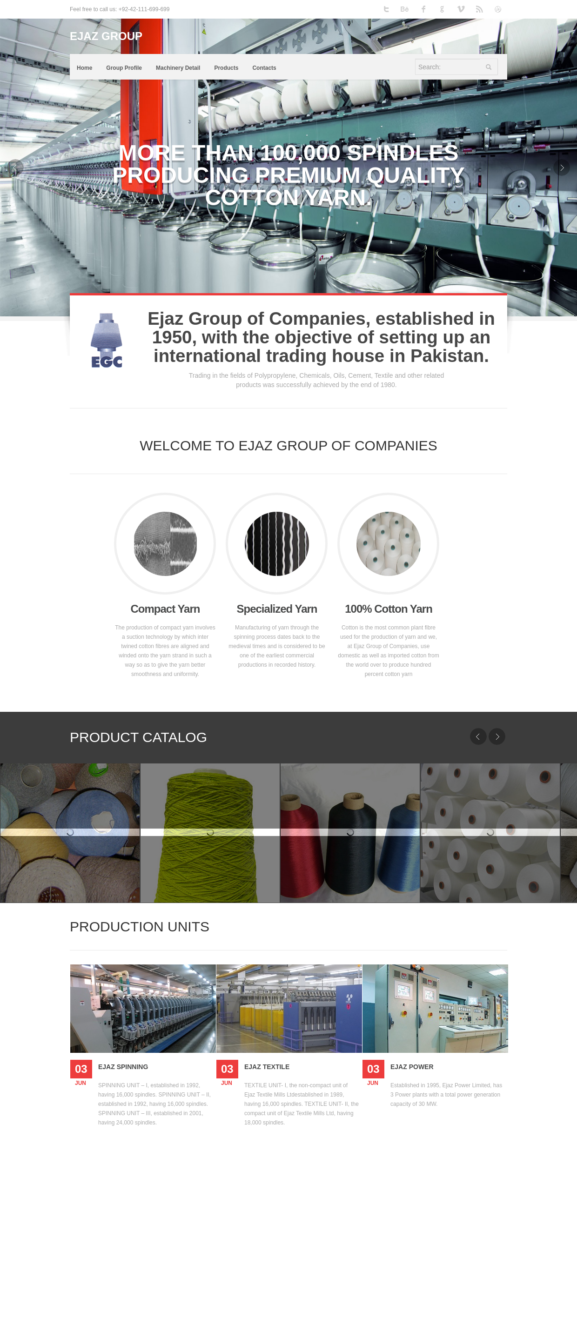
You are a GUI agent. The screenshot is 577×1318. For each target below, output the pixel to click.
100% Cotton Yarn (388, 608)
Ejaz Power (412, 1066)
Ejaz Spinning (123, 1066)
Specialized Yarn (277, 608)
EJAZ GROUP (106, 36)
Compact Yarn (165, 608)
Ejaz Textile (266, 1066)
